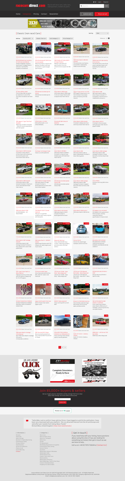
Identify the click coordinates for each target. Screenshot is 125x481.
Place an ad (102, 14)
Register (105, 2)
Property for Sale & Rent (47, 464)
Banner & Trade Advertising (24, 440)
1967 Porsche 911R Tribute (42, 332)
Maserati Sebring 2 (59, 240)
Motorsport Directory (46, 459)
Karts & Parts (44, 448)
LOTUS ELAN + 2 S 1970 (41, 121)
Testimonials (20, 445)
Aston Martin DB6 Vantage (100, 151)
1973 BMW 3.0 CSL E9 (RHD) (100, 210)
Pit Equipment (44, 443)
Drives (42, 441)
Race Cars (43, 435)
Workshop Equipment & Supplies (49, 445)
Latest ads (86, 14)
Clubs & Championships (47, 463)
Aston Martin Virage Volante (43, 181)
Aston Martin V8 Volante (61, 210)
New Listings (20, 438)
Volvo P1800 (96, 181)
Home (18, 14)
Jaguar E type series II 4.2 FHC (81, 91)
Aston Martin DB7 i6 (98, 121)
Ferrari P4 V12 (77, 240)
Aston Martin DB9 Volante (80, 121)
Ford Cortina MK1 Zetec (41, 271)
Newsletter (54, 14)
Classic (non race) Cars (46, 456)
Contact (44, 14)
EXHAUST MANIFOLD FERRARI (24, 301)
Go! (106, 6)
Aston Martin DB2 (78, 151)
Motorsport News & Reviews (48, 451)
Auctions (42, 449)
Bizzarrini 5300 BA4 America (81, 301)
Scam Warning (20, 449)
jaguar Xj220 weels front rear (43, 301)
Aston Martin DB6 (97, 91)
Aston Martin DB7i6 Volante (23, 151)
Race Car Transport (45, 438)
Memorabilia (43, 458)
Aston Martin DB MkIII (60, 151)
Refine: (18, 38)
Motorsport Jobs (44, 453)
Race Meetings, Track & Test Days (50, 461)
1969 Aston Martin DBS (22, 210)
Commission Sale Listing (47, 446)
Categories (27, 14)
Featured (18, 436)
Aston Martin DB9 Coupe (60, 91)
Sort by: (91, 33)
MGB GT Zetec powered (60, 301)
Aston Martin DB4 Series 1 (80, 210)
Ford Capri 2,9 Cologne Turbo (42, 151)
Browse (18, 435)
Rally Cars (43, 440)
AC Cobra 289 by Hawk (22, 91)
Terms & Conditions (21, 446)
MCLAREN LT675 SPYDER (99, 240)
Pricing (36, 14)
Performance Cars (45, 454)
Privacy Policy (20, 443)
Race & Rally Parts (45, 436)
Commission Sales (21, 441)
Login (99, 2)
